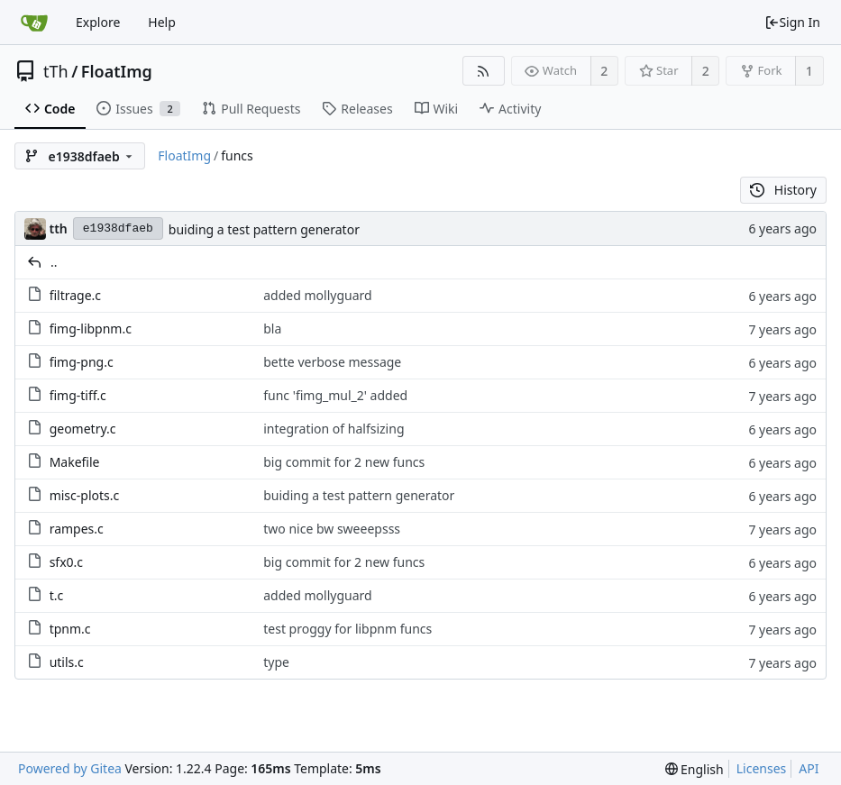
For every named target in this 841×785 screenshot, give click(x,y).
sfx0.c (66, 561)
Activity (510, 108)
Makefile (75, 461)
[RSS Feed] (483, 71)
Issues (138, 108)
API (808, 768)
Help (162, 22)
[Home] (34, 22)
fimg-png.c (82, 361)
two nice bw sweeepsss (331, 528)
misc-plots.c (85, 495)
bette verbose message (332, 361)
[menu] (694, 769)
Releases (357, 108)
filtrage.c (75, 295)
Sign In (792, 22)
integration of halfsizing (333, 428)
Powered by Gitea (70, 768)
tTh (56, 71)
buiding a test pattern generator (264, 229)
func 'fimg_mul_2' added (335, 395)
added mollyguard (317, 295)
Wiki (437, 108)
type (276, 662)
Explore (98, 22)
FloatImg (116, 71)
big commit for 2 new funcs (344, 461)
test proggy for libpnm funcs (347, 628)
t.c (57, 595)
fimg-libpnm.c (91, 328)
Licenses (761, 768)
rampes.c (77, 528)
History (783, 189)
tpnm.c (70, 628)
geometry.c (83, 428)
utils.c (67, 662)
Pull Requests (251, 108)
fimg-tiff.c (78, 395)
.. (54, 261)
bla (272, 328)
